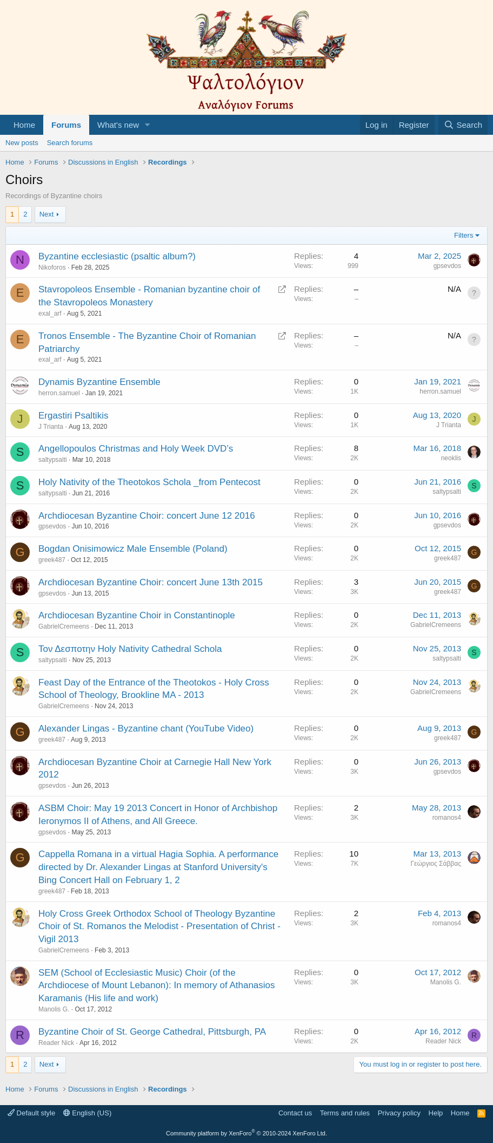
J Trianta (50, 426)
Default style (31, 1113)
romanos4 (446, 817)
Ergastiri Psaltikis (73, 415)
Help (436, 1113)
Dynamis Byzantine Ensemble (99, 382)
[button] (147, 125)
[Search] (463, 125)
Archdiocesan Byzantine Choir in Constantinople (136, 615)
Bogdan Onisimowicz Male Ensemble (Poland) (133, 549)
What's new (118, 124)
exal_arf (50, 313)
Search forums (70, 143)
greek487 (51, 560)
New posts (21, 143)
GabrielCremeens (63, 626)
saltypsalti (52, 459)
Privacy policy (399, 1113)
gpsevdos (447, 266)
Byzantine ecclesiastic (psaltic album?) (117, 256)
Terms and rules (345, 1113)
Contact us (295, 1113)
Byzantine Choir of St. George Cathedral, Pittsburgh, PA (152, 1032)
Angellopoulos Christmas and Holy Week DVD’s (135, 448)
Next (46, 214)
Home (24, 124)
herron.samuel (59, 393)
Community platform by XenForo (246, 1133)
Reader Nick (56, 1043)
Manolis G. (53, 1009)
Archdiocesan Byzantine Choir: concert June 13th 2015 (150, 582)
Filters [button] (463, 235)
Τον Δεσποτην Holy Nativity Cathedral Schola (130, 649)
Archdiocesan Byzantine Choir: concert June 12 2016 (146, 516)
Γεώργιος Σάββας (436, 863)
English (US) (87, 1113)
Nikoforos (52, 267)
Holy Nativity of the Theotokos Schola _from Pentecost (149, 482)
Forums (66, 124)
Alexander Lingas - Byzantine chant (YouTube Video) (146, 728)
